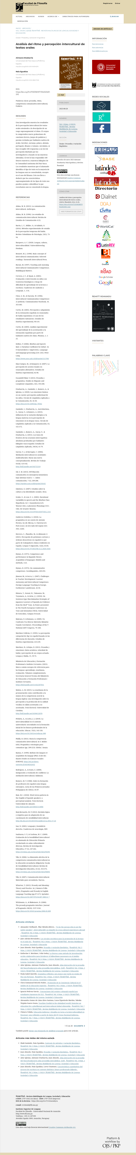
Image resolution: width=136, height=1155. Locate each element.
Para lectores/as (97, 44)
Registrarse (107, 3)
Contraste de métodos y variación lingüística (62, 1043)
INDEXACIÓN (22, 21)
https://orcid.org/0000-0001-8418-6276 (27, 66)
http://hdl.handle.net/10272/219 (28, 466)
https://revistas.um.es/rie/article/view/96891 (33, 872)
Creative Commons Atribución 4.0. (62, 1127)
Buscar (114, 16)
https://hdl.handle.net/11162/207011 (30, 685)
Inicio (18, 28)
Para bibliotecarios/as (100, 51)
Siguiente (78, 1026)
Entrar (117, 3)
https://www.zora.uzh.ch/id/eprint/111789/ (32, 358)
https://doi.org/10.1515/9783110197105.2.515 (33, 512)
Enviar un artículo (103, 29)
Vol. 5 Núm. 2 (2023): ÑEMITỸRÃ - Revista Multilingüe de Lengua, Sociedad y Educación (47, 32)
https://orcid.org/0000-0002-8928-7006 (27, 80)
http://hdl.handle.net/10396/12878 (29, 713)
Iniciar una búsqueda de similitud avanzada (46, 1031)
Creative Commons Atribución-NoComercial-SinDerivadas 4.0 (71, 181)
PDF (62, 95)
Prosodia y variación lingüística (56, 947)
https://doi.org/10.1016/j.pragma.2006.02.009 (33, 911)
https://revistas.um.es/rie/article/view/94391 (33, 852)
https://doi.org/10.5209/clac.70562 (29, 404)
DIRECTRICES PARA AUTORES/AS (75, 16)
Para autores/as (97, 47)
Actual (19, 16)
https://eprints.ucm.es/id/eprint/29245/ (31, 483)
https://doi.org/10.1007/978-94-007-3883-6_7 (33, 897)
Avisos (41, 16)
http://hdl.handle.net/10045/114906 (29, 807)
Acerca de (53, 16)
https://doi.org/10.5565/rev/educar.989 (31, 733)
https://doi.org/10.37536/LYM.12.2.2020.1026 (33, 549)
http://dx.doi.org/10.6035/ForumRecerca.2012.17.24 (36, 821)
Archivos (30, 16)
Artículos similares (25, 922)
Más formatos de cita (70, 211)
